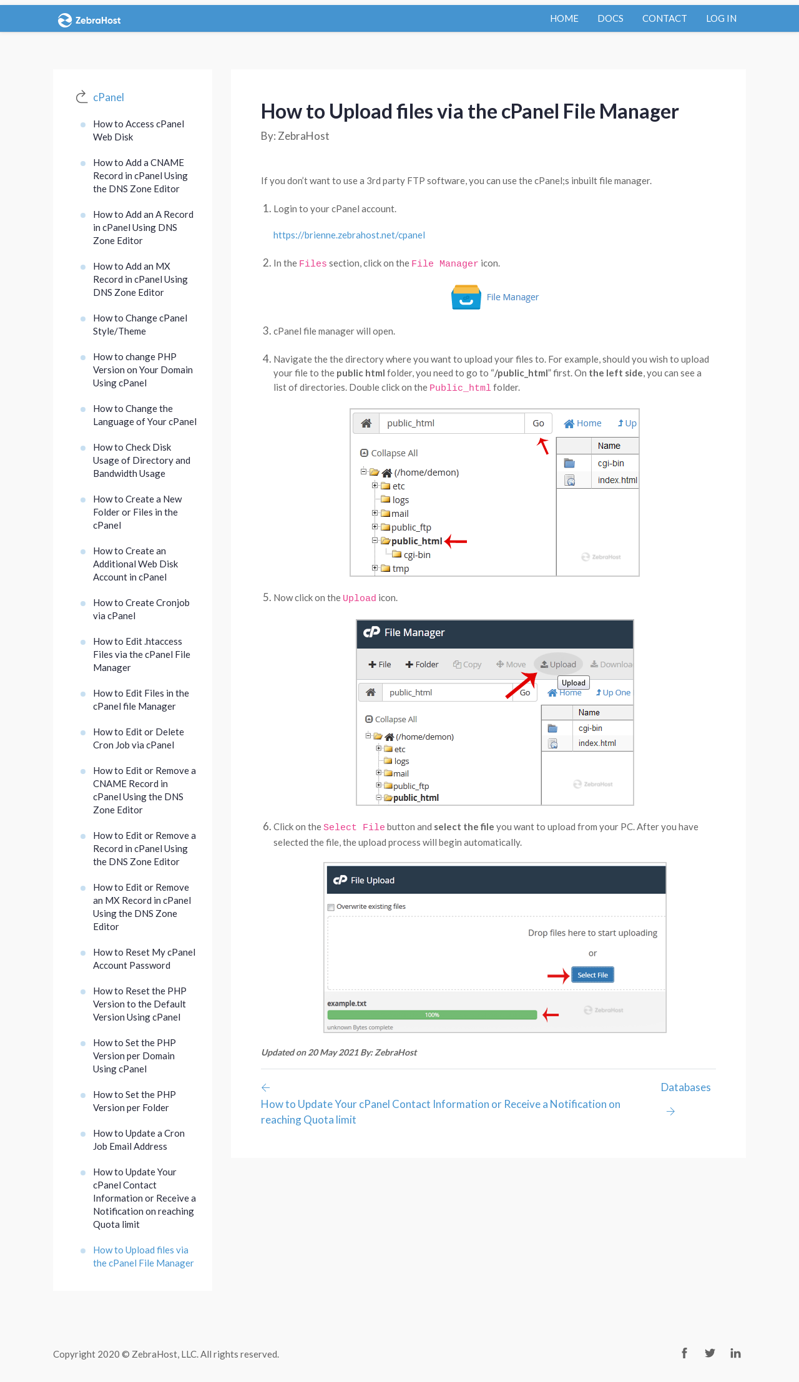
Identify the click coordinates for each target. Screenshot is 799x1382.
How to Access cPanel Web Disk (138, 130)
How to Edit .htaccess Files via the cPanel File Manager (141, 654)
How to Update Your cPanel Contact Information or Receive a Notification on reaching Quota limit (144, 1198)
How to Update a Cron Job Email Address (139, 1139)
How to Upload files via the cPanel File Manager (143, 1256)
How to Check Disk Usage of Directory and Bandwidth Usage (141, 460)
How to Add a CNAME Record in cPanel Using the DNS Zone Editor (140, 175)
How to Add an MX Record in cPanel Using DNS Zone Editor (140, 279)
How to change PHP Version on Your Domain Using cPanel (143, 369)
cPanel (108, 97)
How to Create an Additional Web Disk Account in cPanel (135, 563)
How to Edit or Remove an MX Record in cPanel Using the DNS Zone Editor (142, 906)
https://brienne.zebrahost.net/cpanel (349, 234)
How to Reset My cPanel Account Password (144, 958)
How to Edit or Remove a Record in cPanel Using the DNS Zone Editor (144, 848)
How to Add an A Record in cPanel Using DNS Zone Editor (143, 227)
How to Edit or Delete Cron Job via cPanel (138, 738)
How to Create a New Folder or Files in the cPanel (137, 512)
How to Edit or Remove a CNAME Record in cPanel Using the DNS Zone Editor (144, 790)
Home (564, 18)
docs (610, 18)
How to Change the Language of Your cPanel (145, 415)
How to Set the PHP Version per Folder (134, 1101)
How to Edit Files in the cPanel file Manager (141, 699)
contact (664, 18)
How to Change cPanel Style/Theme (140, 324)
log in (721, 18)
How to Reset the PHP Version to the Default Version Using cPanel (140, 1003)
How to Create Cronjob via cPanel (141, 609)
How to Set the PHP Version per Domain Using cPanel (134, 1055)
